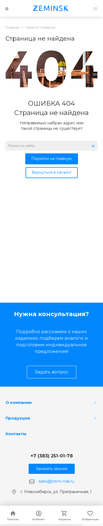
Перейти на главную (51, 158)
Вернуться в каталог (52, 172)
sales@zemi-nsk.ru (56, 481)
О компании (18, 402)
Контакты (15, 433)
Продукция (17, 418)
